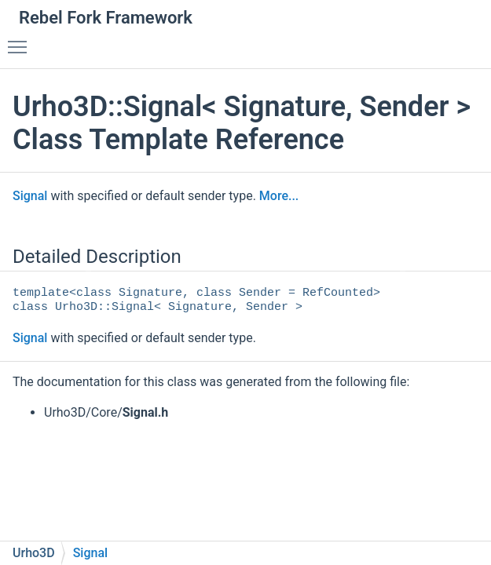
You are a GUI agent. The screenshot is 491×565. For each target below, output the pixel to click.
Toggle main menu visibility (21, 40)
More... (279, 195)
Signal (30, 195)
